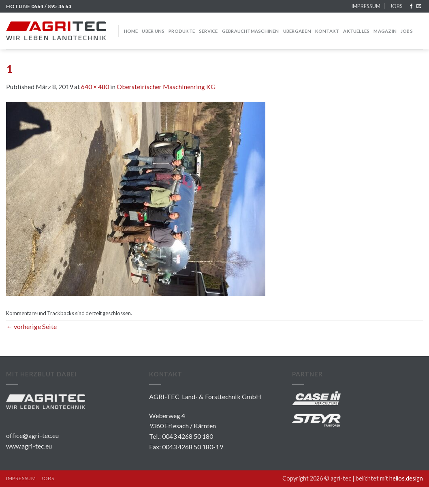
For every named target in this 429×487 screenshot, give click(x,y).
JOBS (396, 6)
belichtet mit (389, 478)
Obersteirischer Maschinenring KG (166, 86)
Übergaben (297, 31)
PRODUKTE (182, 31)
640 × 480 (95, 86)
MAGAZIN (385, 31)
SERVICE (208, 31)
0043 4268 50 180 (187, 436)
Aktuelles (356, 31)
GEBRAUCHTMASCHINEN (250, 31)
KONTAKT (327, 31)
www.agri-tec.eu (29, 446)
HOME (131, 31)
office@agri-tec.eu (32, 435)
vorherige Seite (31, 326)
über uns (153, 31)
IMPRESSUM (365, 6)
